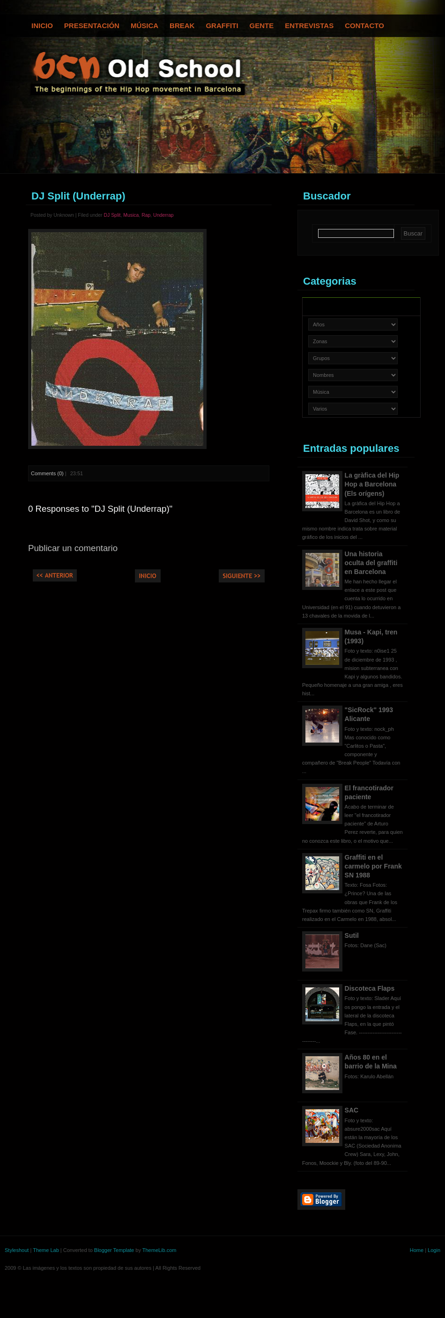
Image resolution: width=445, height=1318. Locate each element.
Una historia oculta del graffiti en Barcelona (371, 562)
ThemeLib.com (159, 1250)
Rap (145, 215)
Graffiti (222, 25)
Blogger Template (114, 1250)
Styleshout (17, 1250)
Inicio (42, 25)
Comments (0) (47, 473)
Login (434, 1250)
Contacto (364, 25)
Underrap (163, 215)
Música (144, 25)
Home (416, 1250)
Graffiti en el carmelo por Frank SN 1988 (373, 866)
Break (182, 25)
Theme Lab (46, 1250)
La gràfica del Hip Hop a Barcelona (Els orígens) (372, 484)
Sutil (352, 935)
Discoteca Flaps (370, 988)
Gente (262, 25)
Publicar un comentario (73, 548)
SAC (352, 1110)
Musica (131, 215)
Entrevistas (309, 25)
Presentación (91, 25)
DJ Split (112, 215)
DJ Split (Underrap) (78, 196)
